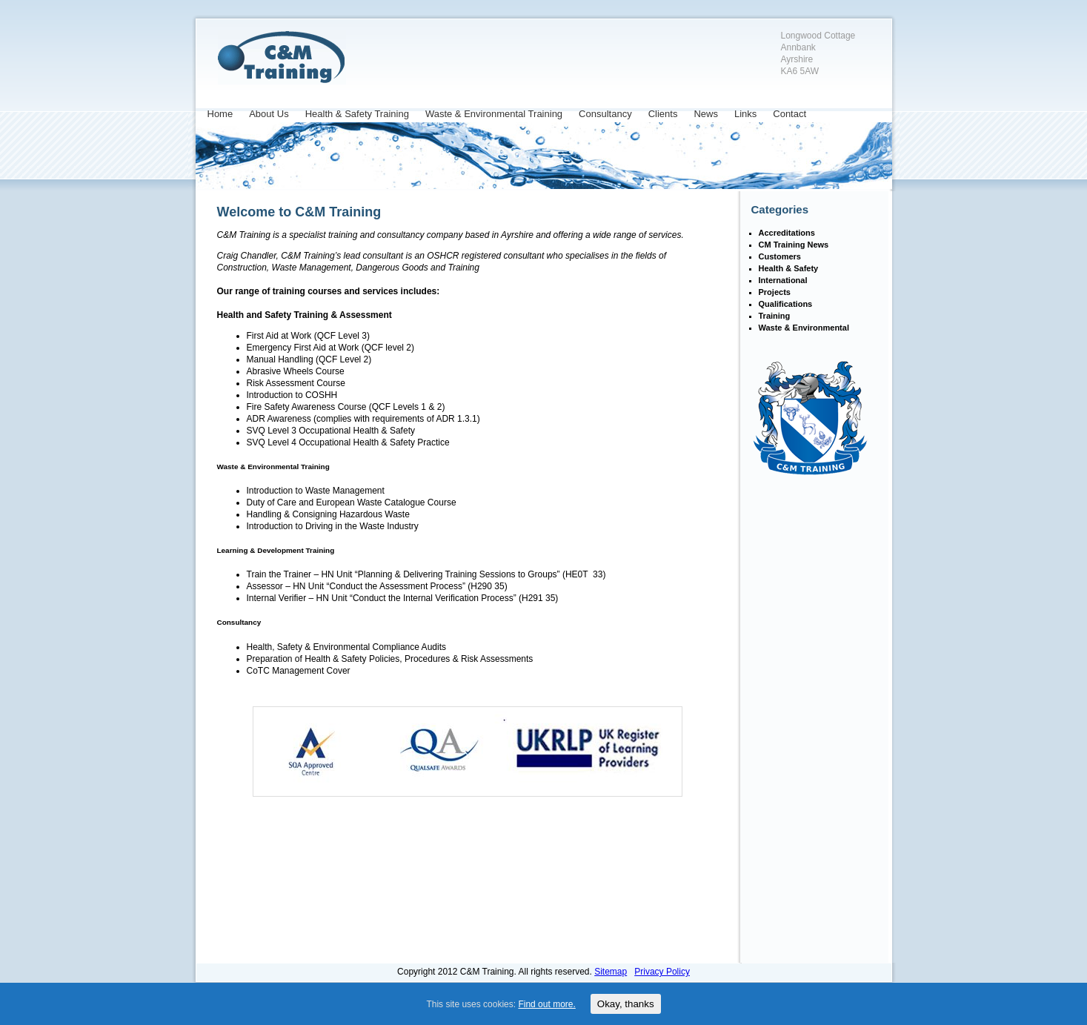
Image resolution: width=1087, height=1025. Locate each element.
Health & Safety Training (357, 113)
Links (745, 113)
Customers (780, 256)
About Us (268, 113)
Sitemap (610, 971)
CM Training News (794, 244)
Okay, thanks (625, 1003)
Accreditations (787, 232)
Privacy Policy (662, 971)
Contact (789, 113)
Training (775, 315)
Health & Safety (789, 268)
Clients (663, 113)
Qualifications (786, 303)
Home (220, 113)
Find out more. (546, 1004)
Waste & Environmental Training (493, 113)
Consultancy (605, 113)
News (706, 113)
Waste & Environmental (804, 327)
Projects (775, 292)
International (783, 280)
